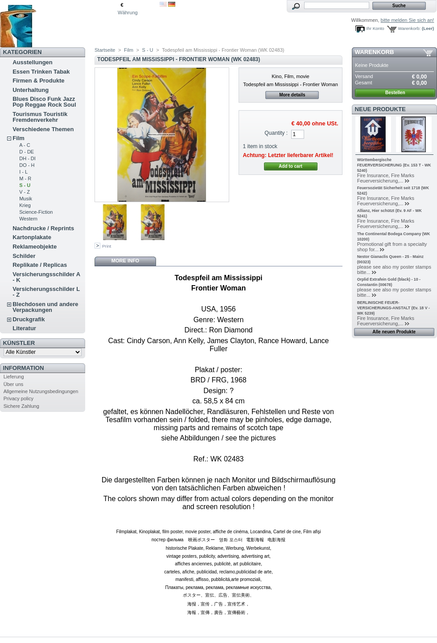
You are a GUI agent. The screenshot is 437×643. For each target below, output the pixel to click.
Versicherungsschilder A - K (46, 277)
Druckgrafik (28, 319)
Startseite (105, 50)
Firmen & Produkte (38, 80)
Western (28, 218)
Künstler (19, 343)
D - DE (26, 151)
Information (23, 368)
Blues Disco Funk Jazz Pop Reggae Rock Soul (44, 101)
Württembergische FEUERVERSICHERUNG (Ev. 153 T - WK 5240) (394, 165)
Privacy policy (18, 398)
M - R (25, 178)
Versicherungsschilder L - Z (46, 292)
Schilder (23, 256)
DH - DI (27, 158)
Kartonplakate (31, 237)
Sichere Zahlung (21, 406)
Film (18, 138)
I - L (23, 171)
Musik (25, 198)
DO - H (26, 165)
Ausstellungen (32, 62)
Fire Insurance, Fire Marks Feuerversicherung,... (385, 178)
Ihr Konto (375, 28)
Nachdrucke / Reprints (43, 228)
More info (125, 260)
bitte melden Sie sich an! (407, 20)
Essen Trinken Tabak (41, 71)
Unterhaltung (30, 90)
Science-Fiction (36, 212)
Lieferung (14, 376)
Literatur (24, 328)
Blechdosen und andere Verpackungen (45, 307)
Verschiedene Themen (43, 129)
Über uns (14, 384)
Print (106, 246)
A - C (24, 145)
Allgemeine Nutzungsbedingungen (41, 391)
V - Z (24, 192)
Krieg (25, 205)
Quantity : (276, 133)
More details (292, 94)
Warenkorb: (409, 28)
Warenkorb (374, 52)
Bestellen (395, 92)
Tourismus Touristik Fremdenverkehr (39, 117)
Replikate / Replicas (39, 264)
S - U (24, 185)
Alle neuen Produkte (394, 331)
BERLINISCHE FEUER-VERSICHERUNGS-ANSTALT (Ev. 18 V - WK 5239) (393, 307)
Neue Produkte (380, 109)
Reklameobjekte (34, 246)
